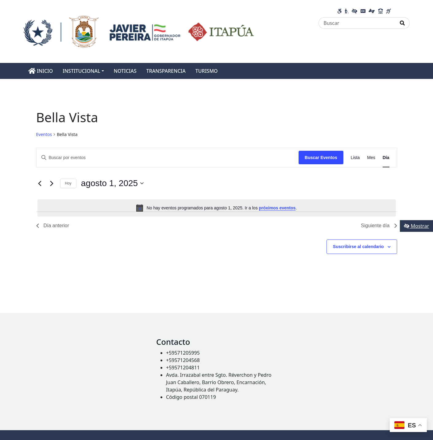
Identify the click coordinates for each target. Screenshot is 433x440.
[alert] (216, 207)
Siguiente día (379, 225)
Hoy (68, 183)
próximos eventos (277, 207)
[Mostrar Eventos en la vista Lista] (355, 157)
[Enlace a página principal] (138, 31)
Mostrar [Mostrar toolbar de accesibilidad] (416, 226)
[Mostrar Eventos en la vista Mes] (371, 157)
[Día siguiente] (52, 183)
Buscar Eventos (321, 157)
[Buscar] (357, 23)
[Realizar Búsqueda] (402, 23)
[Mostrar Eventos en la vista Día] (386, 157)
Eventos (44, 134)
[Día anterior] (40, 183)
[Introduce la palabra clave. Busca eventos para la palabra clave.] (168, 157)
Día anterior (52, 225)
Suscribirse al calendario (358, 246)
